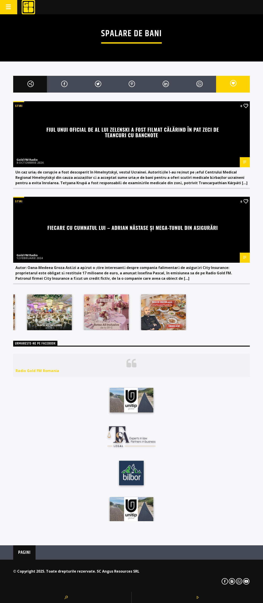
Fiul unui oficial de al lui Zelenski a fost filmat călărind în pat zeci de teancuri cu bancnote (132, 132)
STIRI (18, 106)
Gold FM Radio (27, 160)
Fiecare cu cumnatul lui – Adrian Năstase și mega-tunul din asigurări (132, 227)
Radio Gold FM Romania (37, 370)
